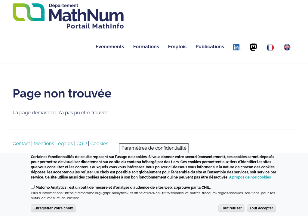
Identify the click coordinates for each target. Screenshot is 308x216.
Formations (146, 47)
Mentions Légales (53, 143)
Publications (210, 47)
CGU (81, 143)
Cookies (99, 143)
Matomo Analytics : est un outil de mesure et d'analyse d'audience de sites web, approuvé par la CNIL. (123, 188)
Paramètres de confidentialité (154, 148)
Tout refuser (231, 208)
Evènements (110, 47)
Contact (21, 143)
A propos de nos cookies (250, 178)
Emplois (177, 47)
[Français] (270, 48)
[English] (287, 47)
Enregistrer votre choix (53, 208)
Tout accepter (261, 208)
